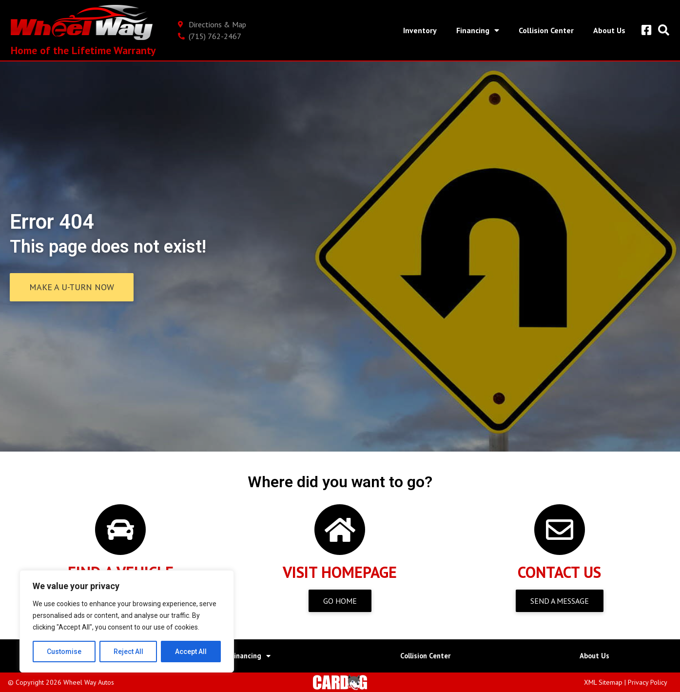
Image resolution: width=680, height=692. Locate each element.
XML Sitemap (603, 682)
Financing (476, 30)
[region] (126, 621)
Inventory (419, 30)
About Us (608, 30)
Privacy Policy (647, 682)
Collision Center (545, 30)
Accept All (191, 651)
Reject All (128, 651)
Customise (64, 651)
